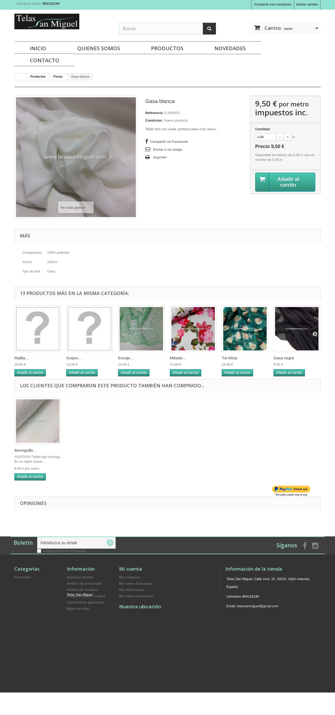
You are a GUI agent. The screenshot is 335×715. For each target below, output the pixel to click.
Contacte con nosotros (272, 4)
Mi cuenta (130, 569)
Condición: (154, 120)
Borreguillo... (25, 450)
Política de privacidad (84, 584)
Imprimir (160, 157)
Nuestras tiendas (80, 577)
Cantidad (262, 129)
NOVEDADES (230, 48)
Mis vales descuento (135, 584)
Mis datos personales (136, 596)
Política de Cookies (82, 590)
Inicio (38, 48)
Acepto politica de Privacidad (64, 551)
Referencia (154, 113)
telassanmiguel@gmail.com (257, 606)
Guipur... (73, 358)
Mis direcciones (132, 590)
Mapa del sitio (78, 609)
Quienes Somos (98, 48)
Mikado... (178, 358)
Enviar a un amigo (167, 149)
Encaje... (125, 358)
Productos (167, 48)
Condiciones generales (85, 602)
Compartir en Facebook (169, 142)
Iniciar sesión (307, 4)
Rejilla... (21, 358)
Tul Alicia (229, 358)
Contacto (44, 60)
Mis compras (129, 577)
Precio (269, 146)
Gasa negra (283, 358)
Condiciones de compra (86, 596)
